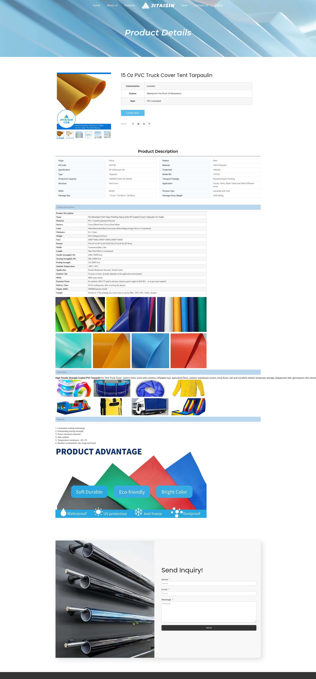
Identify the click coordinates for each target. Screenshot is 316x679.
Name (164, 579)
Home (96, 5)
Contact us (201, 5)
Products (129, 5)
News (184, 5)
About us (112, 5)
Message (166, 599)
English (219, 5)
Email (164, 589)
